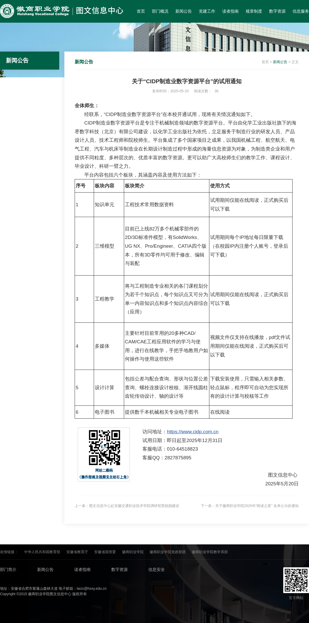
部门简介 (8, 569)
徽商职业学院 (133, 552)
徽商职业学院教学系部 (210, 552)
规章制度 (254, 11)
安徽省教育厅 (77, 552)
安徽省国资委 (105, 552)
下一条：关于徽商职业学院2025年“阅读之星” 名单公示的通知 (250, 506)
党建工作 (207, 11)
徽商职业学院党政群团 (168, 552)
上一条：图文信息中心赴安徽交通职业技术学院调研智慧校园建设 (127, 506)
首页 (141, 11)
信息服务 (301, 11)
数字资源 (277, 11)
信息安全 (156, 569)
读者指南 (230, 11)
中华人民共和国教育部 (42, 552)
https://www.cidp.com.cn (192, 431)
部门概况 (160, 11)
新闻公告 (183, 11)
